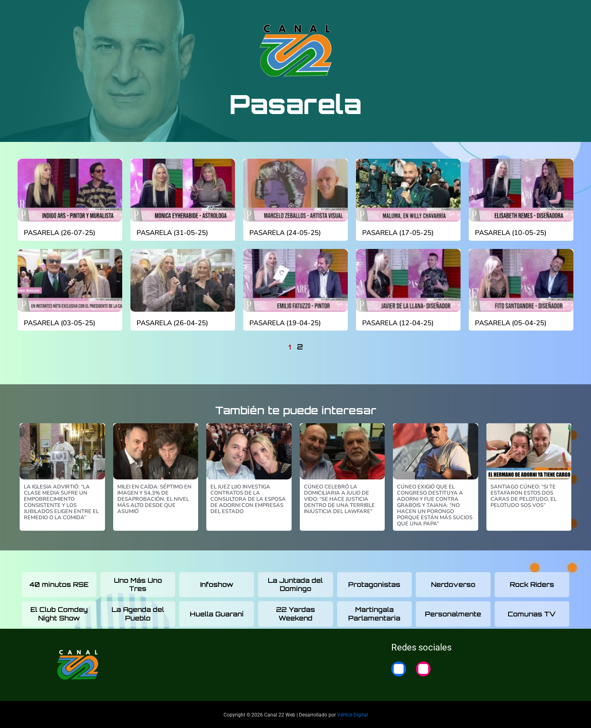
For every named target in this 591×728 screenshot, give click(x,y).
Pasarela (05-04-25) (510, 322)
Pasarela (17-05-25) (397, 232)
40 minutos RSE (59, 583)
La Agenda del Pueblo (138, 612)
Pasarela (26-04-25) (172, 322)
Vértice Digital (352, 713)
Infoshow (216, 583)
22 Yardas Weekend (295, 612)
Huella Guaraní (216, 612)
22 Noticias (488, 13)
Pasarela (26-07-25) (59, 232)
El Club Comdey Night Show (59, 612)
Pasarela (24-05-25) (284, 232)
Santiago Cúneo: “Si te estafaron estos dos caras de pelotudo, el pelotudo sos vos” (524, 494)
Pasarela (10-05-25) (510, 232)
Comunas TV (532, 612)
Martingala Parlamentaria (374, 612)
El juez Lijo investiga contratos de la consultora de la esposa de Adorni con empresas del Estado (248, 497)
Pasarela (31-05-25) (172, 232)
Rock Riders (532, 583)
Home (526, 13)
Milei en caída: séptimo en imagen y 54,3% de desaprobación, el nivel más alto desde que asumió (154, 497)
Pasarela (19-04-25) (284, 322)
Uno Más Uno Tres (138, 583)
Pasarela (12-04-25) (397, 322)
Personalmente (453, 612)
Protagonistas (374, 583)
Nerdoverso (453, 583)
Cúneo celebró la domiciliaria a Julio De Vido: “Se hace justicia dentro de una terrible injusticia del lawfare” (339, 497)
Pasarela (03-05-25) (59, 322)
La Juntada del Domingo (295, 583)
